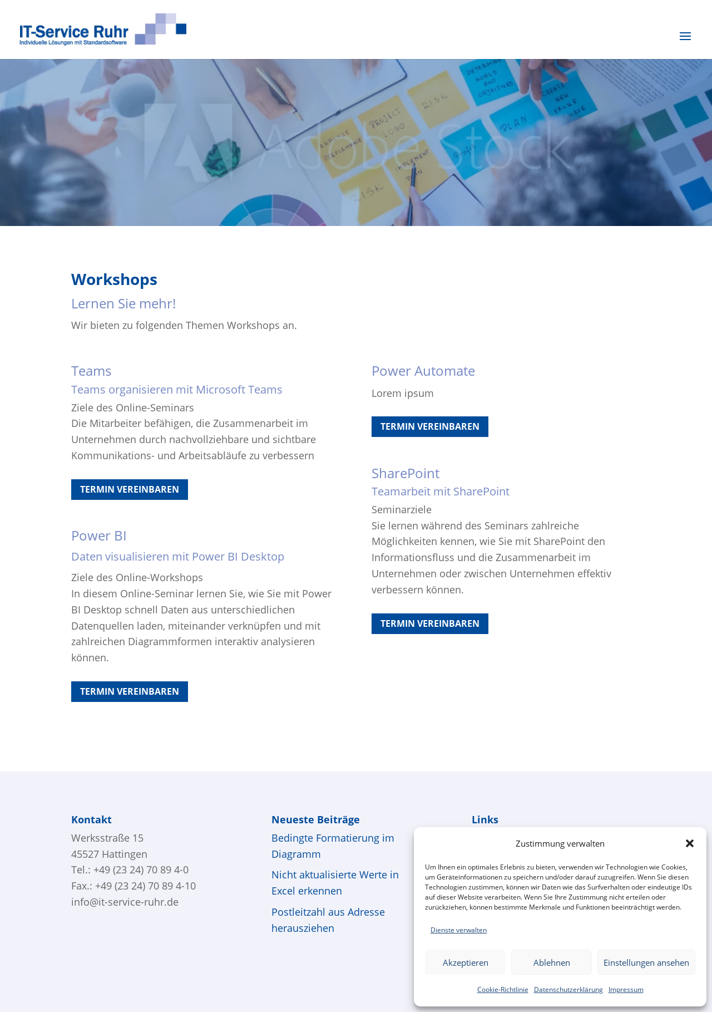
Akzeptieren (465, 962)
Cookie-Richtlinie (502, 989)
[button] (689, 843)
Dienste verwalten (459, 930)
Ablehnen (551, 962)
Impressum (626, 989)
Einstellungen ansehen (646, 962)
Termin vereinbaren (129, 489)
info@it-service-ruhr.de (125, 901)
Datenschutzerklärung (568, 989)
